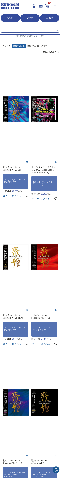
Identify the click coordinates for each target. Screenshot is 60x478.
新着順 (44, 46)
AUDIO (49, 18)
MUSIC (30, 18)
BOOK (10, 18)
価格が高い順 (33, 46)
